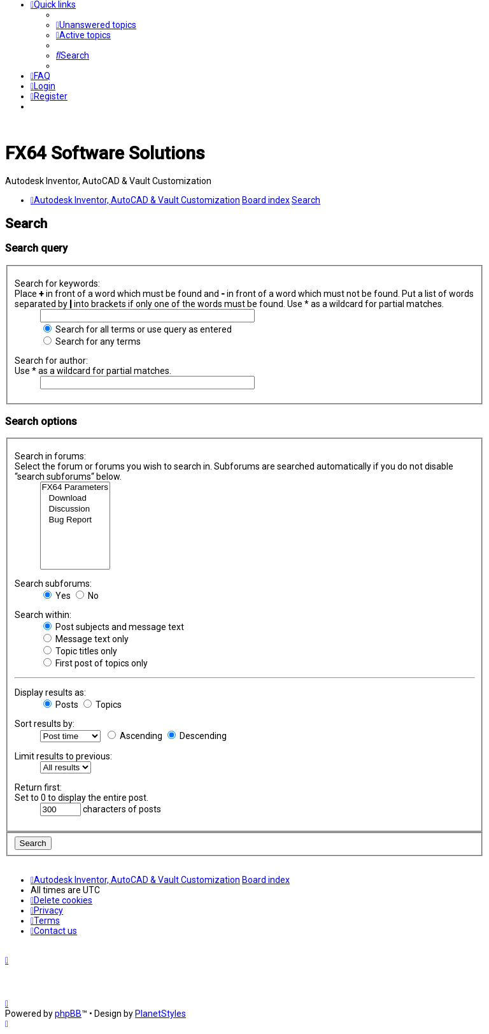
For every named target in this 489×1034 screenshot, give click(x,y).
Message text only (86, 639)
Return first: (38, 787)
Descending (197, 736)
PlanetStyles (160, 1014)
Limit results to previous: (63, 756)
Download (75, 498)
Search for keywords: (57, 283)
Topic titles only (80, 651)
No (87, 596)
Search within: (43, 615)
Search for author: (51, 360)
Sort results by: (44, 724)
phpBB (68, 1014)
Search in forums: (50, 456)
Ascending (135, 736)
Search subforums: (53, 583)
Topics (102, 705)
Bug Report (75, 520)
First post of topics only (95, 663)
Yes (57, 596)
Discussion (75, 509)
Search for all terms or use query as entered (137, 329)
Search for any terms (92, 341)
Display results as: (50, 692)
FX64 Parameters (75, 487)
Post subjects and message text (113, 627)
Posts (60, 705)
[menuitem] (96, 25)
